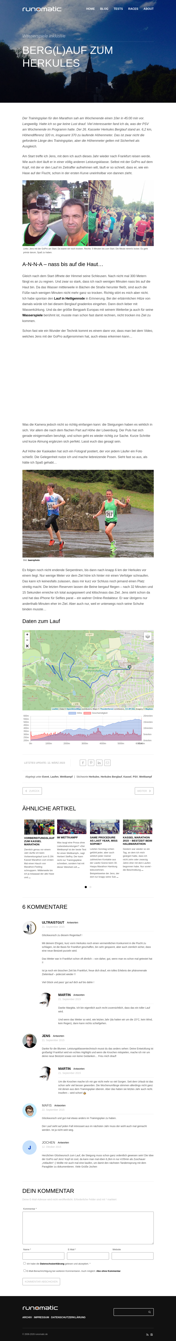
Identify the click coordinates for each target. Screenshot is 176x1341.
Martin (64, 995)
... (30, 877)
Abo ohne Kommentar (108, 1271)
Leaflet (55, 709)
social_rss (147, 1334)
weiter (142, 791)
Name (27, 1249)
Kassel (127, 776)
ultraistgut (53, 922)
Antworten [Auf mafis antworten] (60, 1105)
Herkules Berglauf (111, 776)
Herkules (94, 776)
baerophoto (34, 560)
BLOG (104, 8)
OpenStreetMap (73, 709)
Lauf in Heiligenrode (69, 298)
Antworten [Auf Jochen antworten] (63, 1142)
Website (116, 1249)
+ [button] (27, 635)
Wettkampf (66, 776)
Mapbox (149, 709)
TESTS (118, 8)
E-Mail (72, 1249)
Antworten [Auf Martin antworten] (79, 994)
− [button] (27, 640)
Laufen (54, 776)
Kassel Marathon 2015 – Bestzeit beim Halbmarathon (137, 840)
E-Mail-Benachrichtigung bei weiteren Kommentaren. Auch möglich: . (72, 1271)
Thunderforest (106, 709)
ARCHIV (27, 1317)
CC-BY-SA (130, 709)
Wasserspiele (32, 315)
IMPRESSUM (41, 1317)
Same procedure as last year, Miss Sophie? (104, 840)
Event (45, 776)
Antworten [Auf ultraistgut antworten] (72, 922)
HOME (90, 8)
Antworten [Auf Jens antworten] (58, 1036)
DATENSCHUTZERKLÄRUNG (68, 1317)
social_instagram (151, 1334)
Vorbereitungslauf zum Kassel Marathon (39, 841)
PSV (135, 776)
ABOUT (149, 8)
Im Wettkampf (67, 837)
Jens (46, 1036)
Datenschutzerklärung (52, 1263)
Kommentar (30, 1208)
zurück (34, 791)
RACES (133, 8)
